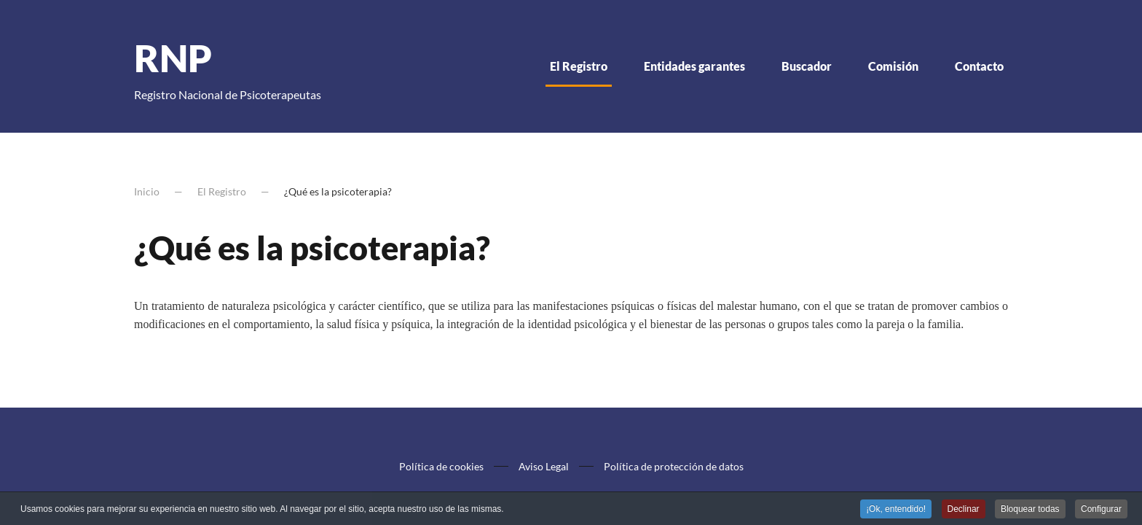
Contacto (979, 66)
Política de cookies (441, 466)
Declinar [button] (964, 510)
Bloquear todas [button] (1030, 510)
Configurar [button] (1101, 510)
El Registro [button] (578, 66)
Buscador (806, 66)
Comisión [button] (893, 66)
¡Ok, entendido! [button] (896, 510)
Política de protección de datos (674, 466)
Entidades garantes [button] (694, 66)
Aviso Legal (544, 466)
